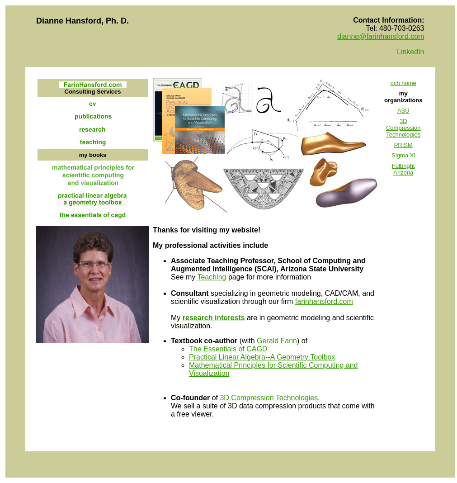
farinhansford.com (324, 301)
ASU (403, 110)
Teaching (211, 277)
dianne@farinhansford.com (380, 36)
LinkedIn (410, 52)
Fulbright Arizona (403, 169)
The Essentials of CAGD (228, 349)
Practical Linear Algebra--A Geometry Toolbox (262, 357)
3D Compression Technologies (403, 128)
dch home (403, 83)
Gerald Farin (277, 341)
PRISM (403, 145)
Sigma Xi (403, 155)
